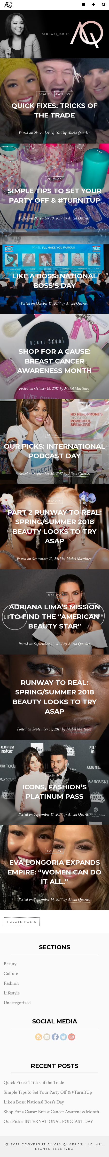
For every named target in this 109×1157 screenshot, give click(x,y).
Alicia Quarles (78, 133)
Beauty (45, 94)
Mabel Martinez (76, 388)
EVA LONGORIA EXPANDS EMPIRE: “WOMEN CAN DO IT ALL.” (54, 871)
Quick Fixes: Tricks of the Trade (34, 1082)
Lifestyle (12, 993)
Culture (54, 179)
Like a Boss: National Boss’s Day (34, 1102)
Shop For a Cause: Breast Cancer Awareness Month (54, 360)
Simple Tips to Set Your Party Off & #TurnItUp (48, 1092)
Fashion (63, 94)
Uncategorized (17, 1003)
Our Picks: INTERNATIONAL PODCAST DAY (48, 1121)
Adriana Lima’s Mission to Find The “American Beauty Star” (54, 616)
